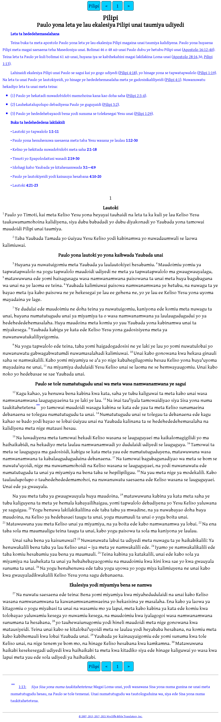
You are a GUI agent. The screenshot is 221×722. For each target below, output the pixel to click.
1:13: (22, 687)
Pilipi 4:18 (128, 73)
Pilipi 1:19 (207, 73)
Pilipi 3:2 (110, 104)
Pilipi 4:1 (173, 79)
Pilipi (94, 5)
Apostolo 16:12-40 (198, 49)
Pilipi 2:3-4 (136, 95)
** (38, 405)
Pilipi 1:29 (143, 113)
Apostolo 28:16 (185, 57)
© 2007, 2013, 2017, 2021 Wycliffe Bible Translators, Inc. (110, 716)
